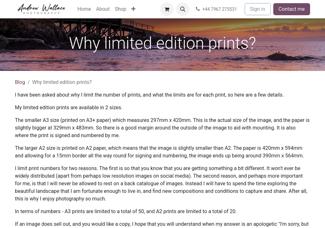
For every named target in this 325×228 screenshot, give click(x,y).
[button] (182, 9)
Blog (20, 82)
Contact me (292, 9)
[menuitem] (84, 9)
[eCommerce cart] (167, 9)
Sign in (257, 9)
